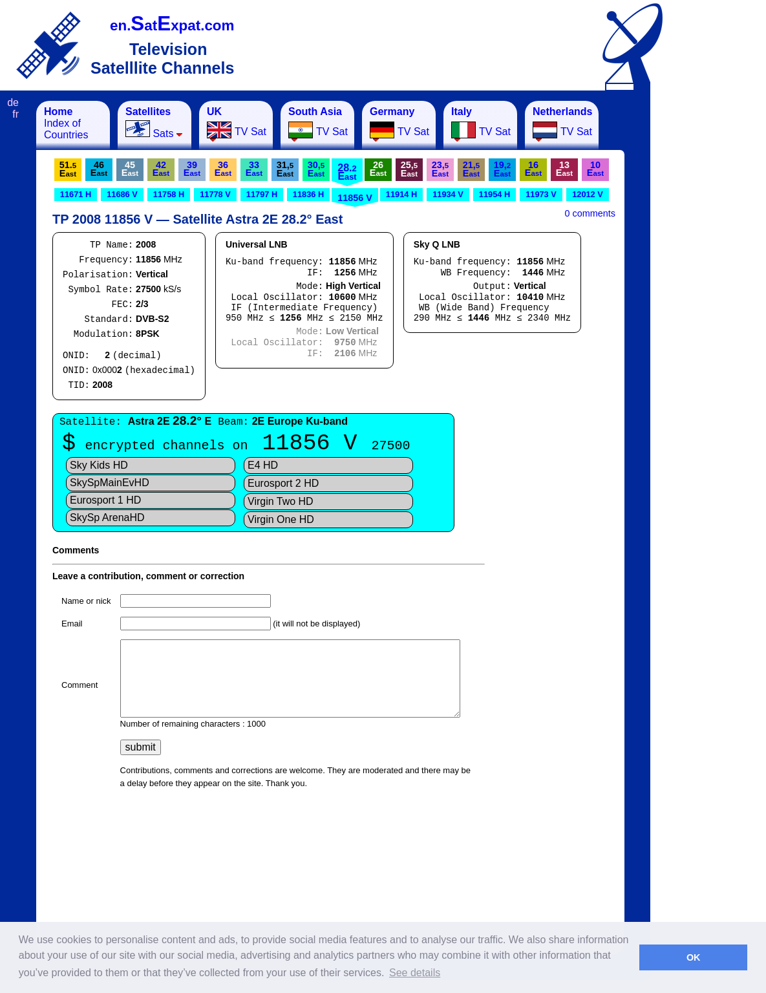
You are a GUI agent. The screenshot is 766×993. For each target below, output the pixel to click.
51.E (67, 169)
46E (98, 169)
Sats (154, 122)
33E (254, 169)
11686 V (122, 194)
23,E (440, 169)
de (13, 102)
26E (378, 169)
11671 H (75, 194)
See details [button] (414, 972)
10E (595, 169)
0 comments (590, 213)
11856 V (354, 198)
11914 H (401, 194)
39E (192, 169)
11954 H (494, 194)
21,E (471, 169)
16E (533, 169)
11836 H (308, 194)
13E (564, 169)
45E (130, 169)
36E (223, 169)
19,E (502, 169)
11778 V (215, 194)
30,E (316, 169)
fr (15, 114)
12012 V (587, 194)
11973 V (541, 194)
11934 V (447, 194)
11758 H (168, 194)
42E (161, 169)
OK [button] (693, 957)
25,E (409, 169)
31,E (285, 169)
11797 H (261, 194)
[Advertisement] (714, 295)
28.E (346, 172)
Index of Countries (66, 123)
